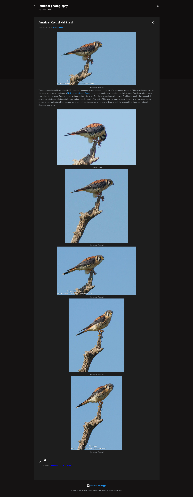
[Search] (158, 6)
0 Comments (58, 27)
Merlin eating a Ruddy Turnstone (80, 93)
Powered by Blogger (96, 486)
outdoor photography (54, 6)
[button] (153, 23)
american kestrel (57, 465)
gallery (69, 465)
